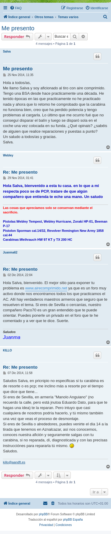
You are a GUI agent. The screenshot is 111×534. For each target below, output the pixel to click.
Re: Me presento (20, 172)
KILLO (7, 350)
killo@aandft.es (14, 462)
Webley (8, 155)
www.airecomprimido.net (46, 288)
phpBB (43, 514)
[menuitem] (16, 8)
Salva (7, 51)
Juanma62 (10, 252)
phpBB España (73, 519)
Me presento (17, 28)
